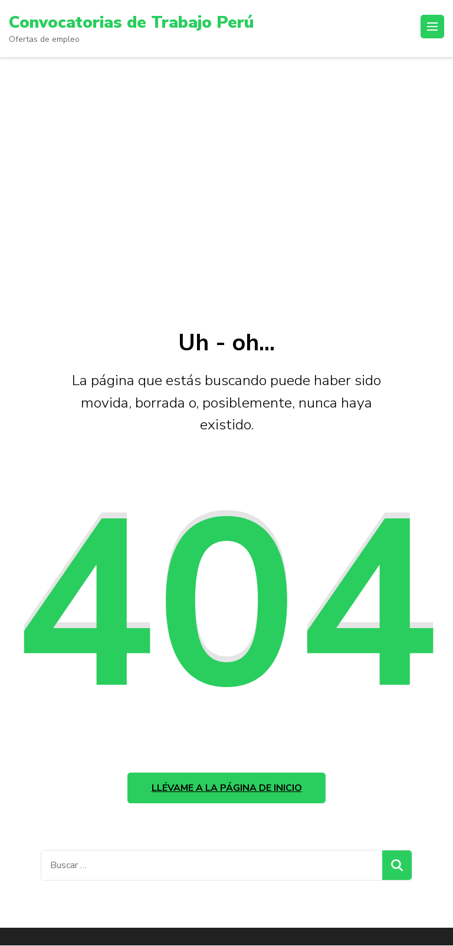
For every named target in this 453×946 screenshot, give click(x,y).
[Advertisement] (226, 187)
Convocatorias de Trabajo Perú (131, 22)
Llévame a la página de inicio (227, 787)
